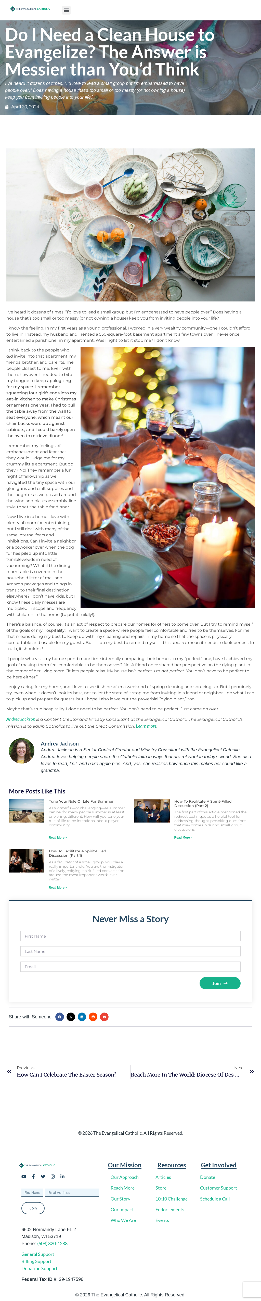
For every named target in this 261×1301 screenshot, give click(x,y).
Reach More (123, 1188)
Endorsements (169, 1209)
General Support (37, 1254)
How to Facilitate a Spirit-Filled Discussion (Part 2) (203, 803)
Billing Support (36, 1261)
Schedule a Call (215, 1199)
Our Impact (122, 1209)
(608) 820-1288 (52, 1243)
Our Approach (125, 1177)
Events (162, 1220)
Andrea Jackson (20, 719)
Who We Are (123, 1220)
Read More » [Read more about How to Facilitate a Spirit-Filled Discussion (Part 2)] (183, 837)
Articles (163, 1177)
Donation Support (39, 1268)
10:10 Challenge (171, 1199)
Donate (207, 1177)
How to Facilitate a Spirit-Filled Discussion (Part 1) (77, 853)
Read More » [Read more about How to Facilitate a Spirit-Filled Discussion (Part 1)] (58, 887)
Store (160, 1188)
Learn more (146, 726)
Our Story (120, 1199)
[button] (66, 10)
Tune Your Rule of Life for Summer (81, 801)
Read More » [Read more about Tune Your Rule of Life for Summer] (58, 837)
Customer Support (218, 1188)
